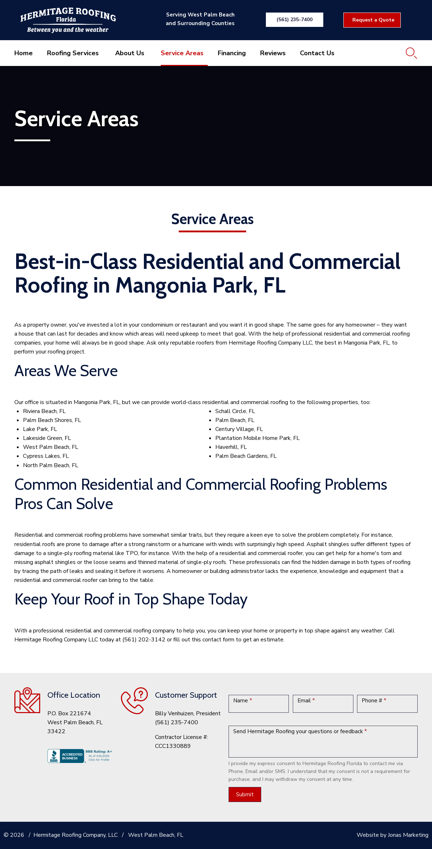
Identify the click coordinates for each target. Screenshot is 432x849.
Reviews (273, 53)
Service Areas (182, 53)
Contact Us (317, 53)
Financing (232, 53)
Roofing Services (73, 53)
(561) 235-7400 (176, 722)
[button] (294, 20)
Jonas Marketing (408, 835)
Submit (245, 794)
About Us (129, 53)
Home (23, 53)
